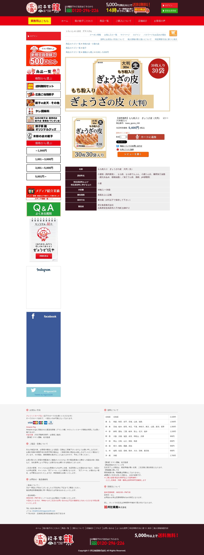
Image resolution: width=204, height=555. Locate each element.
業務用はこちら (40, 21)
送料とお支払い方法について (112, 39)
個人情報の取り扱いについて (140, 39)
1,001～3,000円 (44, 159)
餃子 (84, 48)
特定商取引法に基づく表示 (166, 39)
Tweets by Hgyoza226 (44, 395)
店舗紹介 (142, 21)
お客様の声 (159, 21)
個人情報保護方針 (161, 528)
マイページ (125, 35)
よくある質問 (122, 528)
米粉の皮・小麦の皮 (91, 44)
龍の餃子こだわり (84, 21)
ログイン (167, 5)
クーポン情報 (95, 35)
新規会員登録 (169, 11)
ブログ (98, 528)
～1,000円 (41, 150)
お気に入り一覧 (110, 35)
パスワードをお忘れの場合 (155, 35)
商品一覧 (104, 21)
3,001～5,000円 (102, 52)
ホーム (64, 21)
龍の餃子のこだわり (51, 528)
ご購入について (123, 21)
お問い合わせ (108, 528)
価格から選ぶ (88, 52)
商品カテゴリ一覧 (73, 44)
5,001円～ (41, 176)
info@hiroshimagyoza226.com (43, 511)
